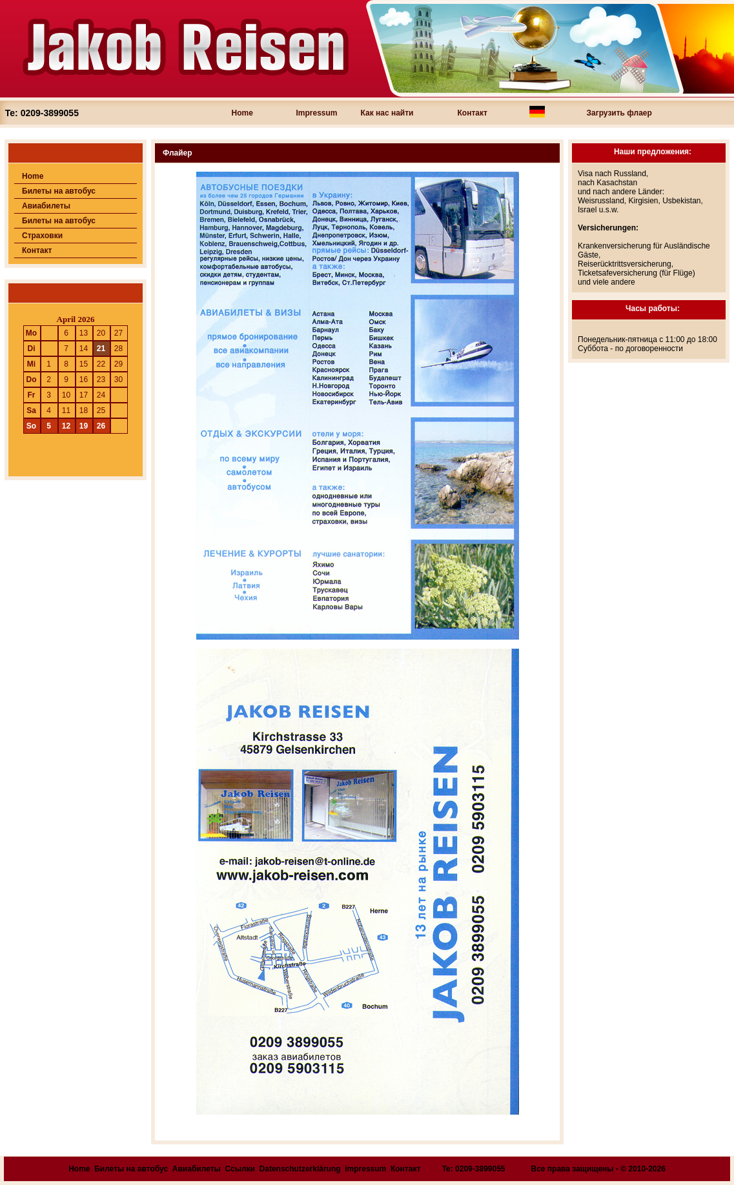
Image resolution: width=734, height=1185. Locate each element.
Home (242, 112)
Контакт (472, 112)
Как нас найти (387, 112)
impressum (365, 1168)
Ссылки (239, 1168)
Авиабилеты (46, 205)
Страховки (42, 235)
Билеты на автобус (59, 191)
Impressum (317, 112)
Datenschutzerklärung (300, 1168)
